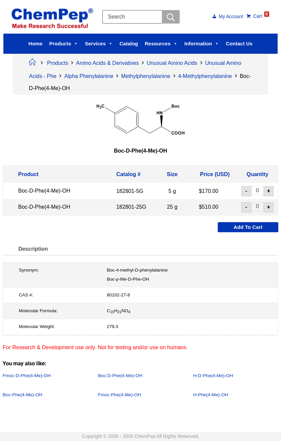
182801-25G (131, 207)
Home (36, 43)
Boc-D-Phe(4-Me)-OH (44, 191)
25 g (172, 207)
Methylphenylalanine (145, 76)
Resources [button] (161, 44)
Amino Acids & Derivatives (107, 63)
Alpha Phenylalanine (88, 76)
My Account (229, 16)
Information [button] (201, 44)
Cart (260, 16)
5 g (172, 191)
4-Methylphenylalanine (205, 76)
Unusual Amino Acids (172, 63)
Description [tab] (33, 249)
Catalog (128, 43)
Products (63, 44)
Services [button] (99, 44)
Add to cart (248, 227)
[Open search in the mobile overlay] (142, 17)
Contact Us (239, 43)
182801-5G (129, 191)
